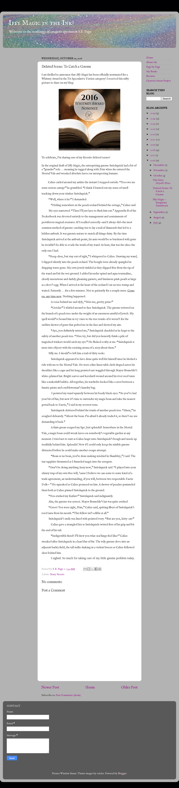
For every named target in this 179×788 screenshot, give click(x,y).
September (159, 212)
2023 (153, 123)
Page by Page (153, 67)
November (159, 170)
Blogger (122, 773)
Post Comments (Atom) (68, 695)
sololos (100, 773)
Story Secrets (57, 574)
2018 (153, 150)
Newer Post (50, 687)
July (155, 222)
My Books (151, 71)
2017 (153, 155)
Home (90, 687)
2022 (153, 129)
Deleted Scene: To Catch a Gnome (162, 191)
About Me (151, 62)
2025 (153, 113)
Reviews (150, 76)
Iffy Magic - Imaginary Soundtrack (160, 202)
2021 (153, 134)
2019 (153, 144)
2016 (153, 160)
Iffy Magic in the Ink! (41, 23)
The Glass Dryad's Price (161, 182)
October (158, 175)
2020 (153, 139)
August (157, 217)
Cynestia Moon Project (158, 80)
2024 (153, 118)
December (159, 165)
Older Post (129, 687)
